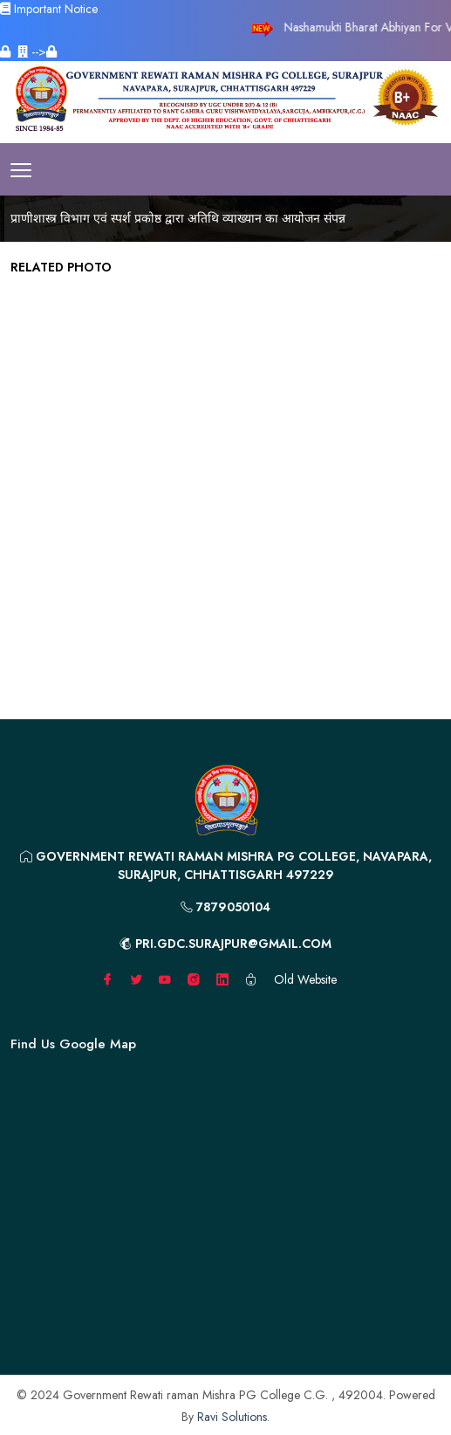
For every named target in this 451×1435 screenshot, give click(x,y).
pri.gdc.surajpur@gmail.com (225, 943)
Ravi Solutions (232, 1416)
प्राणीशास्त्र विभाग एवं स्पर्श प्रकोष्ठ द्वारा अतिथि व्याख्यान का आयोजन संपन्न (177, 218)
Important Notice (49, 8)
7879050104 (225, 907)
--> (37, 51)
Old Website (305, 979)
